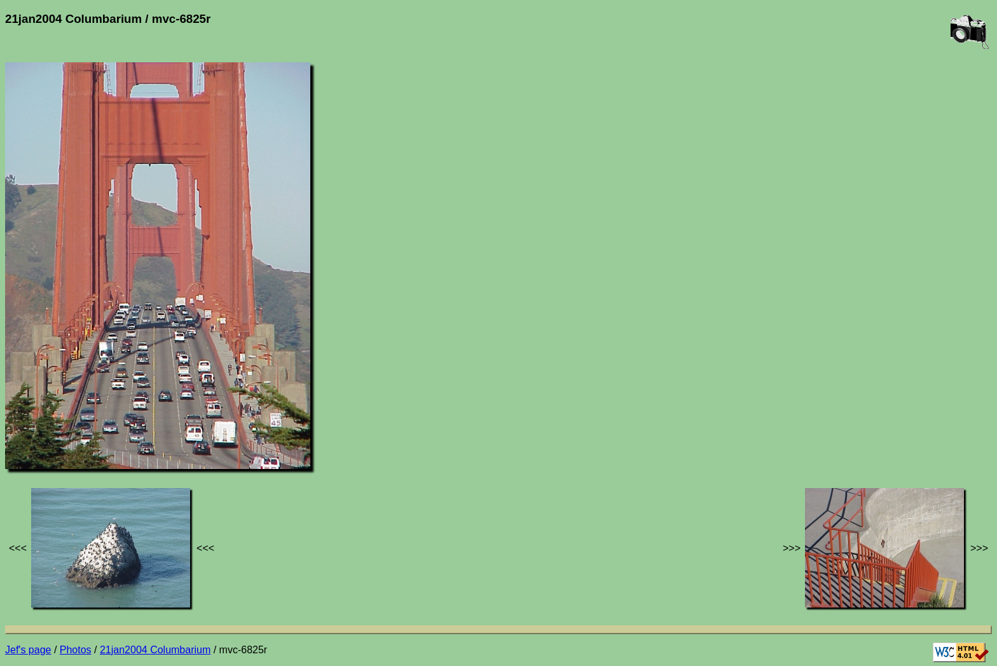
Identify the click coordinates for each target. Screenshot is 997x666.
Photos (76, 649)
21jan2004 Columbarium (155, 649)
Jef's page (28, 649)
